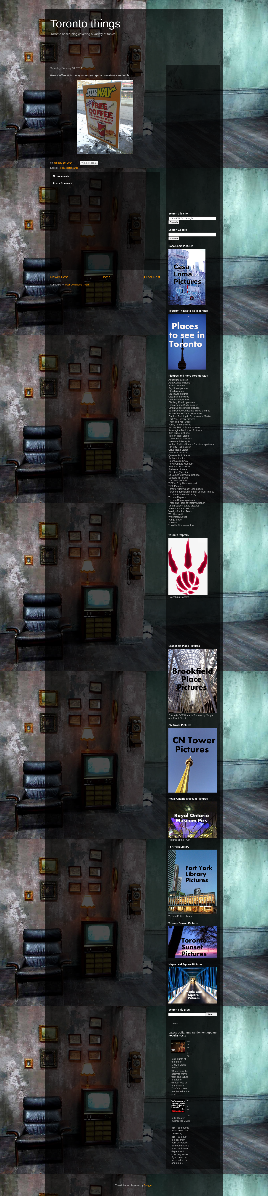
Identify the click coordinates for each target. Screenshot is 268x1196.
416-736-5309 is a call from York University (180, 1130)
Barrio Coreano (176, 385)
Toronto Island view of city (182, 494)
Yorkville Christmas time (181, 525)
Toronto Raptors (177, 497)
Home (106, 277)
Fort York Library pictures (181, 419)
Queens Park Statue (179, 455)
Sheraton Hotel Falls (179, 466)
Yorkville (172, 522)
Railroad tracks (176, 458)
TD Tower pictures (178, 480)
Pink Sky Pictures (177, 452)
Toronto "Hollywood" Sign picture (185, 488)
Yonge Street (175, 519)
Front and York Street (179, 421)
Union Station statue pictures (183, 505)
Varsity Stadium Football (181, 508)
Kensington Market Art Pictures (185, 430)
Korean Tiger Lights (178, 435)
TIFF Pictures (175, 486)
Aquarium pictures (178, 379)
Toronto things (85, 23)
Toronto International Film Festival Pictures (191, 491)
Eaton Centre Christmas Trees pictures (189, 410)
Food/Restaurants (68, 167)
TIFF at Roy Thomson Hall (182, 483)
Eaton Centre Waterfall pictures (185, 413)
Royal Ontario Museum (180, 463)
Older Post (152, 277)
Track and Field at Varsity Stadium (186, 502)
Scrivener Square (177, 469)
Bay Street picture (178, 388)
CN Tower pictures (178, 393)
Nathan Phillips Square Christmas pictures (191, 444)
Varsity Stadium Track (180, 511)
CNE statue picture (178, 399)
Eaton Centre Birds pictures (183, 405)
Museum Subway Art (179, 441)
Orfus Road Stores (178, 449)
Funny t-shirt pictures (179, 424)
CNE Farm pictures (178, 396)
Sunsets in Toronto (178, 477)
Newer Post (59, 277)
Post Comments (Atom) (77, 284)
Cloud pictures (176, 391)
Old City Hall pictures (179, 447)
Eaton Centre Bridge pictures (184, 407)
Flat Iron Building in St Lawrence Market (189, 416)
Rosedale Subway (178, 461)
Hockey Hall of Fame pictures (184, 427)
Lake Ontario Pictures (180, 438)
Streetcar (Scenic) (178, 472)
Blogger (148, 1185)
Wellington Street (177, 516)
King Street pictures (178, 433)
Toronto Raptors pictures (181, 500)
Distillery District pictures (181, 402)
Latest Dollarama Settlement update (192, 1032)
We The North (175, 514)
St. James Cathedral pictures (184, 475)
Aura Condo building (179, 382)
